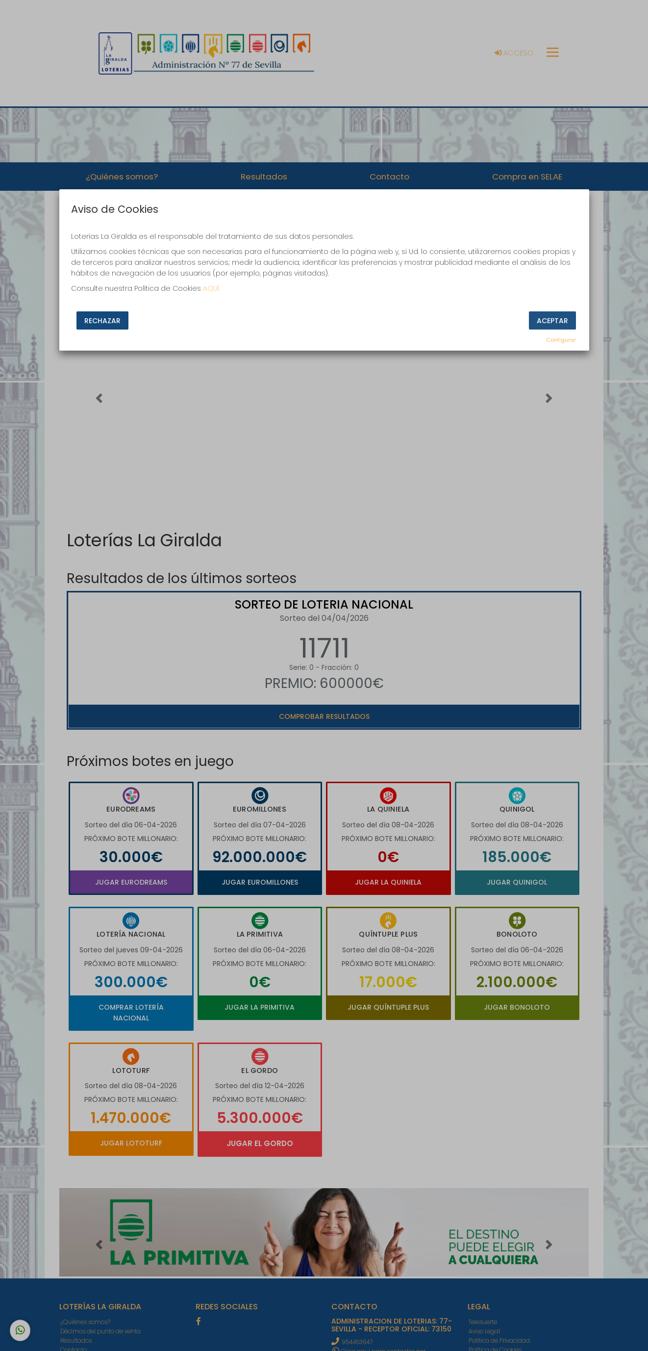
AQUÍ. (211, 288)
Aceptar (552, 321)
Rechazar (102, 321)
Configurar (561, 340)
